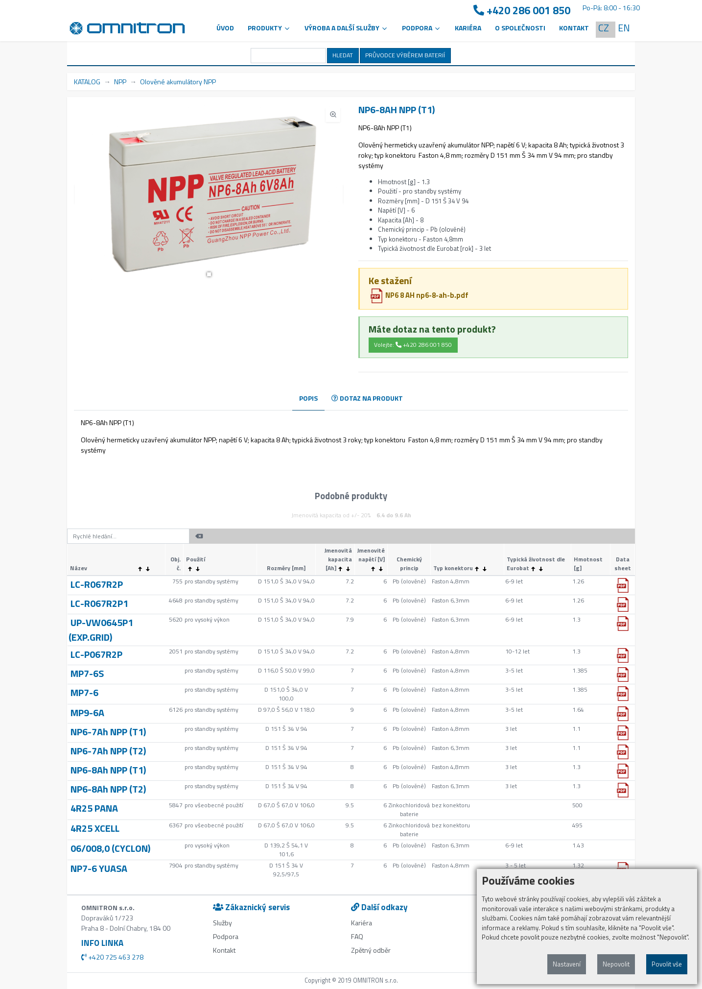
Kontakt (574, 28)
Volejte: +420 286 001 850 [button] (413, 344)
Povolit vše (667, 964)
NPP (120, 81)
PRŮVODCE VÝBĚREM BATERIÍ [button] (405, 55)
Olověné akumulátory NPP (178, 81)
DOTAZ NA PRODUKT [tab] (367, 398)
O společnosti (520, 28)
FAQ (357, 936)
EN (624, 27)
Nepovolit (616, 964)
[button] (209, 274)
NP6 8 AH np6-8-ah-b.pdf (418, 295)
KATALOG (87, 81)
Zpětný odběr (371, 950)
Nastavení (567, 964)
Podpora (225, 936)
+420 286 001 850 (521, 10)
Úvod (225, 28)
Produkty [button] (269, 28)
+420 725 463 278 (112, 957)
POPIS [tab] (308, 398)
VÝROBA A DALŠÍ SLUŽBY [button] (346, 28)
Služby (222, 922)
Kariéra (468, 28)
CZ (603, 27)
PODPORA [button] (421, 28)
